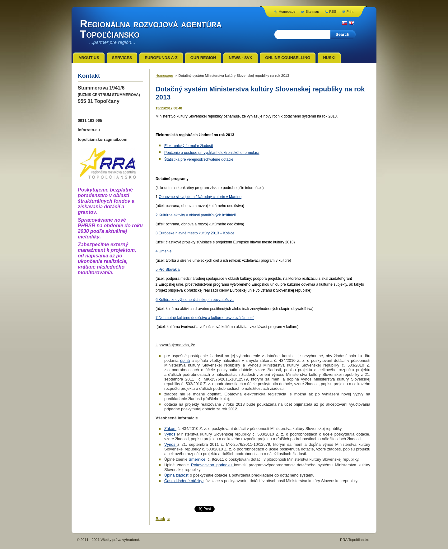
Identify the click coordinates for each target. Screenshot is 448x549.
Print (350, 11)
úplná (185, 360)
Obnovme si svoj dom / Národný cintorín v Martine (200, 197)
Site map (312, 11)
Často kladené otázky (183, 480)
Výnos (170, 434)
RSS (332, 11)
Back (160, 518)
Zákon (170, 428)
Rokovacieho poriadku (212, 465)
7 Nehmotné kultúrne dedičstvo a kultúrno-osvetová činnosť (205, 318)
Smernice (198, 459)
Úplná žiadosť (176, 475)
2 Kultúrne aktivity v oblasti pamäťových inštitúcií (196, 215)
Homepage (164, 75)
